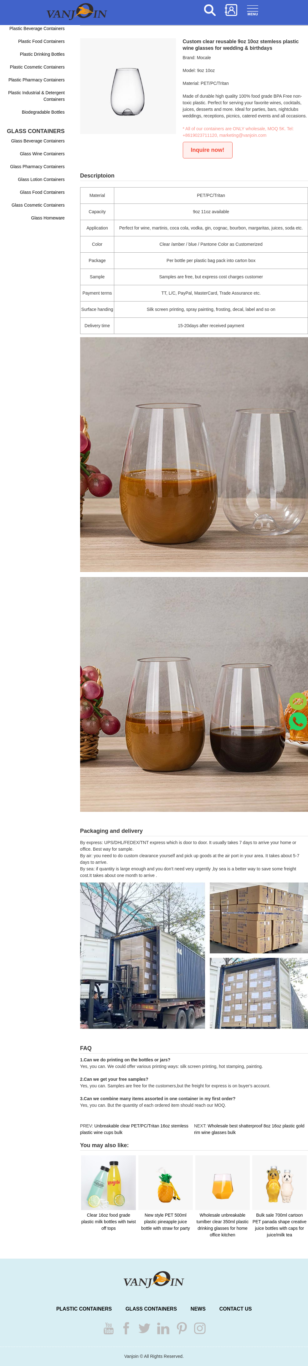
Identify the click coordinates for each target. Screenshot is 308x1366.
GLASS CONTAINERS (151, 1309)
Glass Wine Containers (42, 153)
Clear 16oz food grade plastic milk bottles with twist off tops (108, 1222)
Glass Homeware (47, 217)
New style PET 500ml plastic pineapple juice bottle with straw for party (165, 1222)
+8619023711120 (200, 135)
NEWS (198, 1309)
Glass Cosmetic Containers (38, 205)
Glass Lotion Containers (41, 179)
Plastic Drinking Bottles (42, 54)
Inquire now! (207, 150)
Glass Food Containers (42, 192)
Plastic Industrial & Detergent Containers (36, 96)
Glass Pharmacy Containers (37, 166)
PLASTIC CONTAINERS (84, 1309)
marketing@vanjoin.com (242, 135)
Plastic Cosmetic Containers (37, 67)
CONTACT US (235, 1309)
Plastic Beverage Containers (37, 28)
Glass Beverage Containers (37, 140)
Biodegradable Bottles (43, 112)
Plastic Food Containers (41, 41)
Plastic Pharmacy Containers (36, 79)
